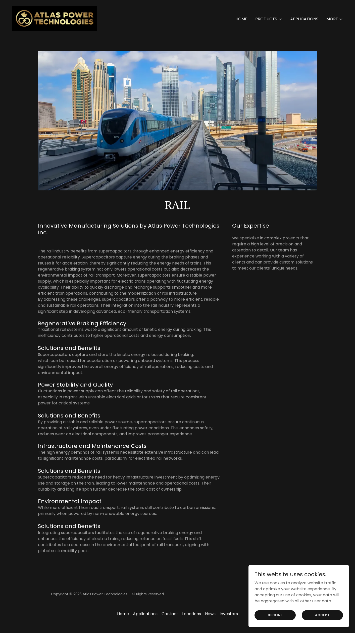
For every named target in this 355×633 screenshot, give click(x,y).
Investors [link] (229, 614)
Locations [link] (191, 614)
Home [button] (123, 614)
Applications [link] (304, 19)
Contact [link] (170, 614)
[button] (268, 19)
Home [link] (241, 19)
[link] (54, 18)
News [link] (210, 614)
